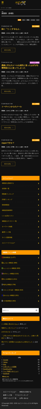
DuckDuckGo (7, 369)
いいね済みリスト (8, 216)
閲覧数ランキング (8, 194)
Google (5, 360)
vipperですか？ (7, 143)
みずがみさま (5, 332)
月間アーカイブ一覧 (9, 398)
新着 (19, 20)
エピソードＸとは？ (8, 243)
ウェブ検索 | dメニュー (11, 371)
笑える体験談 (10, 279)
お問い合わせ (23, 398)
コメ (38, 20)
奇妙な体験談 (9, 284)
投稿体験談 (5, 205)
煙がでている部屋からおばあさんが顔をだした (16, 342)
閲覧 (28, 20)
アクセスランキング (21, 395)
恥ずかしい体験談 (11, 273)
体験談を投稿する (8, 183)
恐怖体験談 (9, 257)
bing (4, 364)
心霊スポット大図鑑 (9, 367)
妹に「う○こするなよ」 (11, 29)
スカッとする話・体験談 (13, 290)
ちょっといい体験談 (11, 268)
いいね (33, 20)
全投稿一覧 (5, 188)
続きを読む (7, 50)
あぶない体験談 (10, 263)
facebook (6, 373)
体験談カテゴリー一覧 (9, 221)
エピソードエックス (24, 403)
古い (24, 20)
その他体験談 (9, 301)
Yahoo (5, 362)
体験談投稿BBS (7, 210)
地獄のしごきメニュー (8, 328)
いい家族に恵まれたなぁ (9, 324)
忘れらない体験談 (11, 295)
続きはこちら (5, 376)
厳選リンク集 (6, 232)
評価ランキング (7, 199)
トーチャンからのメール (11, 107)
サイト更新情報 (7, 237)
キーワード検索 (7, 226)
